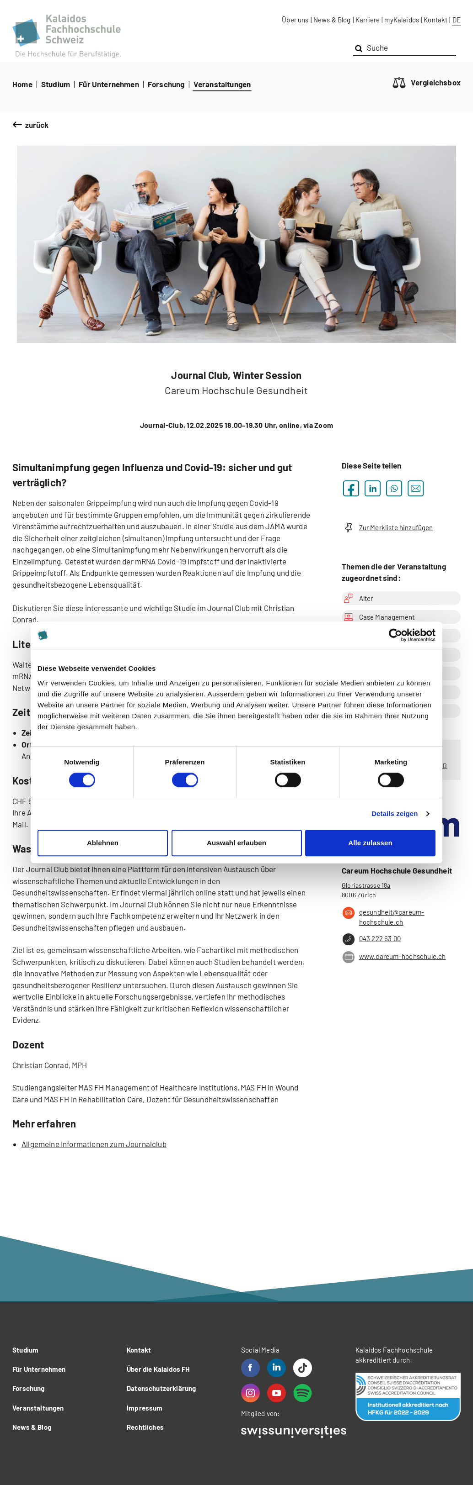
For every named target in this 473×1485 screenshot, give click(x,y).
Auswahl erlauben (236, 843)
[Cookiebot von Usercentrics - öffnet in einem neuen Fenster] (395, 635)
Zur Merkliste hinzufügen (387, 527)
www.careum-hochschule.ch (394, 957)
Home (22, 84)
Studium (55, 84)
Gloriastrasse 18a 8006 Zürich (366, 890)
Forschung (166, 84)
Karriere (367, 20)
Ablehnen (102, 843)
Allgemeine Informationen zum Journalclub (94, 1143)
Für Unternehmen (109, 84)
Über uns (295, 20)
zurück (37, 124)
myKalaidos (401, 20)
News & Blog (332, 20)
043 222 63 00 (371, 939)
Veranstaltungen (222, 84)
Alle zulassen (370, 843)
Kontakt (435, 20)
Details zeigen (394, 813)
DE (456, 20)
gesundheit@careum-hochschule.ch (383, 917)
